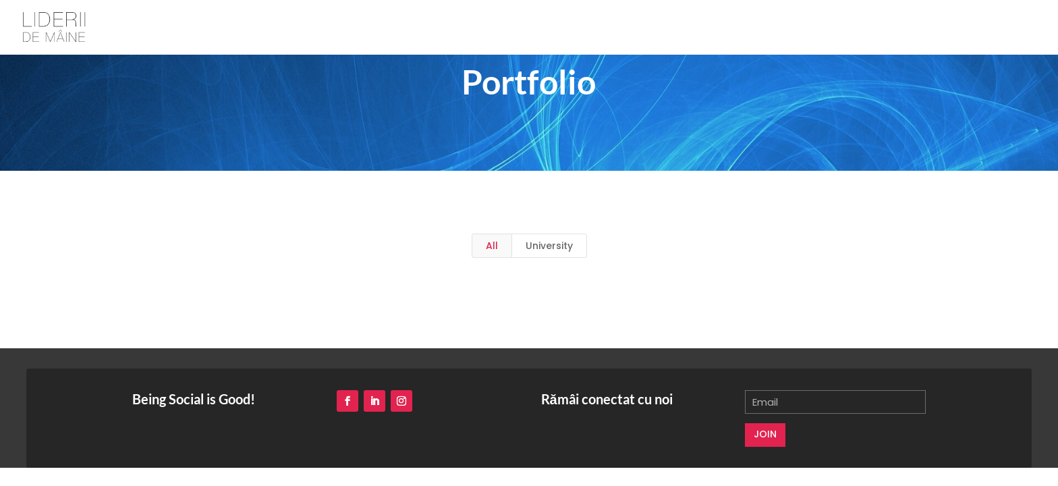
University (549, 245)
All (492, 245)
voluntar (988, 28)
